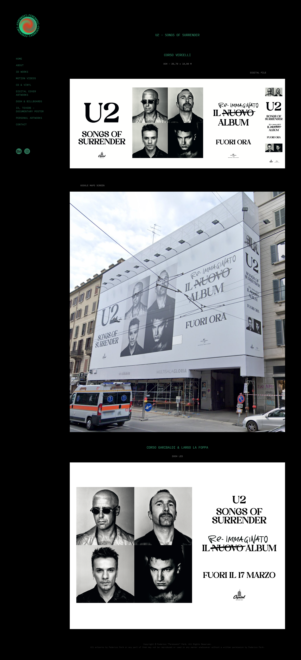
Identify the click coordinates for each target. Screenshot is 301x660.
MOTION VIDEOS (26, 78)
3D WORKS (22, 72)
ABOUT (20, 65)
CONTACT (21, 124)
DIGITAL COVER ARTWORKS (26, 93)
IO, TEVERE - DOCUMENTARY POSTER (30, 109)
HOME (19, 59)
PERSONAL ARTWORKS (29, 118)
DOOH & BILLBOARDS (29, 101)
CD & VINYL (23, 85)
